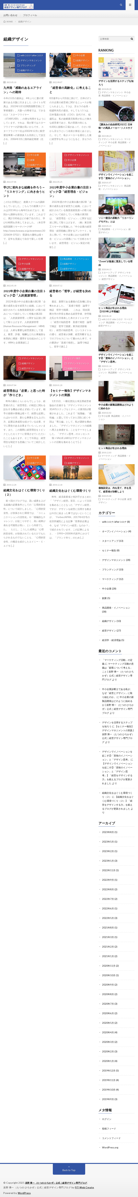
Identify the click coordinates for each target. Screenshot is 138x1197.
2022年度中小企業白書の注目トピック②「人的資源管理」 (23, 304)
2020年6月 (108, 1011)
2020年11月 (109, 964)
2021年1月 (108, 955)
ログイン (107, 1115)
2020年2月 (108, 1049)
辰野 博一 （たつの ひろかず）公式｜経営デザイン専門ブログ (59, 1179)
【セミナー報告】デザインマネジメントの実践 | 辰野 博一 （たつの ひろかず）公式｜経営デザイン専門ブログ (117, 739)
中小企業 (79, 61)
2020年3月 (108, 1039)
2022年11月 (109, 871)
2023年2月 (108, 852)
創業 (30, 168)
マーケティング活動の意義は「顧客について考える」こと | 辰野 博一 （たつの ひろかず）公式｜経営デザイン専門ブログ (117, 675)
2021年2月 (108, 946)
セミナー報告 (72, 368)
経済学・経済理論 (112, 643)
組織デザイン (25, 80)
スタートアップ (109, 278)
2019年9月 (108, 1096)
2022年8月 (108, 890)
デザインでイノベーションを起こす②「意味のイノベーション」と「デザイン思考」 (116, 364)
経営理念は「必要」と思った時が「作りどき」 (23, 403)
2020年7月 (108, 1002)
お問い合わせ (11, 17)
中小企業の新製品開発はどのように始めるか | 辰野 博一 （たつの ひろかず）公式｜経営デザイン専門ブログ (117, 707)
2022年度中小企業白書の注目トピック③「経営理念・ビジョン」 (69, 199)
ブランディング (26, 74)
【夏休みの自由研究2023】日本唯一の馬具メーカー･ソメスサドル (115, 134)
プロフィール (31, 17)
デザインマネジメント (29, 67)
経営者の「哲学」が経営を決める (69, 302)
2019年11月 (109, 1077)
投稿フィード (109, 1125)
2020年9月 (108, 983)
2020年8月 (108, 993)
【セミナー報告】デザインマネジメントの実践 (69, 403)
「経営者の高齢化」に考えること (69, 96)
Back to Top (69, 1166)
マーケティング (109, 461)
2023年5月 (108, 843)
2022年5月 (108, 918)
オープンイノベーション (116, 536)
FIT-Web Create (84, 1183)
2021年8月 (108, 927)
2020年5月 (108, 1021)
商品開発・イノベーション (74, 267)
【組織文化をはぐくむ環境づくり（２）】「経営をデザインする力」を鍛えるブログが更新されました (117, 807)
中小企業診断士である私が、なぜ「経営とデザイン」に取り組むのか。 (116, 695)
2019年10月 (109, 1086)
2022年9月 (108, 880)
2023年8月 (108, 833)
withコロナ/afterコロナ (30, 61)
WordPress (25, 1188)
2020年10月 (109, 974)
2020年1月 (108, 1058)
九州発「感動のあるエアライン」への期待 (23, 96)
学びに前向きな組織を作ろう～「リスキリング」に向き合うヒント (23, 199)
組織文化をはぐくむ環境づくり (69, 503)
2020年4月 (108, 1030)
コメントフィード (112, 1134)
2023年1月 (108, 861)
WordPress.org (110, 1143)
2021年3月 (108, 936)
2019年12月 (109, 1067)
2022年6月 (108, 908)
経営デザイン (81, 74)
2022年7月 (108, 899)
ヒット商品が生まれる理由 (112, 453)
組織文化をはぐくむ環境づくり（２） (23, 503)
